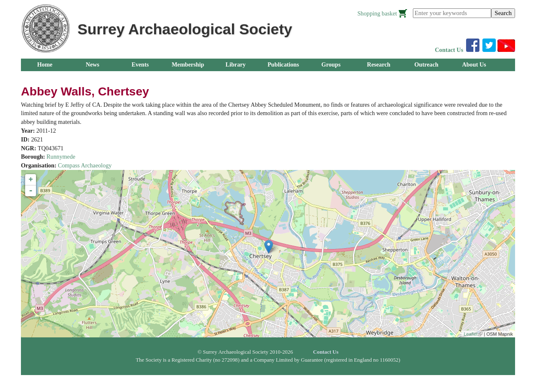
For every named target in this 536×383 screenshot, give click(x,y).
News (92, 64)
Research (378, 64)
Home (44, 64)
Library (235, 64)
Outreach (426, 64)
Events (140, 64)
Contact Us (449, 49)
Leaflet (473, 334)
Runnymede (60, 156)
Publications (283, 64)
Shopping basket (377, 13)
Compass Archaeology (85, 165)
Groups (331, 64)
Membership (188, 64)
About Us (474, 64)
